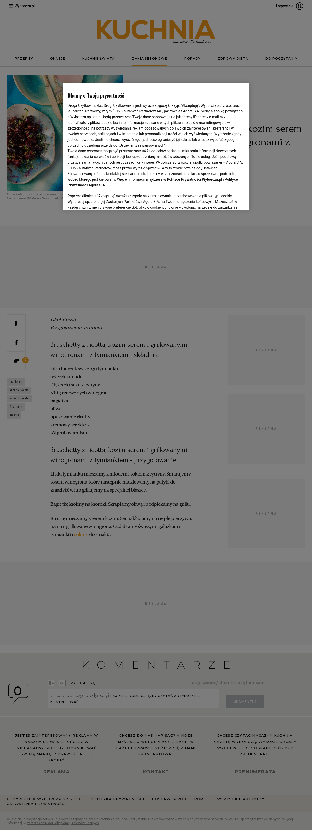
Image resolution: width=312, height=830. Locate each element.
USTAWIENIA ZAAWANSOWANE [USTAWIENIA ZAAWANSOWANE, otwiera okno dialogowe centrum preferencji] (101, 199)
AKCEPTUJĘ (227, 200)
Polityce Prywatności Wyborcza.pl (194, 179)
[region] (156, 146)
